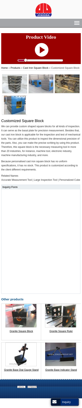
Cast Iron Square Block (35, 67)
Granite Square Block (21, 331)
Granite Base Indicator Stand (61, 369)
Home (4, 67)
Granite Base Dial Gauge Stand (21, 369)
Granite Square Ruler (61, 331)
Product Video (41, 37)
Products (15, 67)
